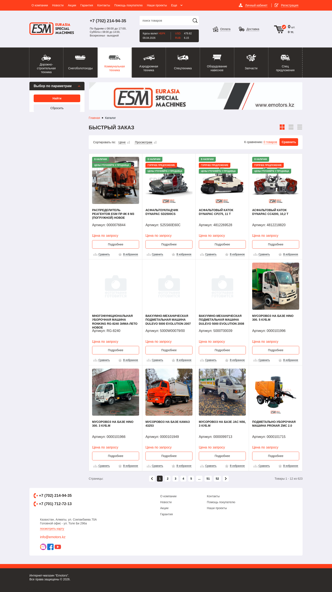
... (199, 478)
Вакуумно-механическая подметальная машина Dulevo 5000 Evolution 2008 (221, 319)
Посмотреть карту (52, 528)
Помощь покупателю (221, 502)
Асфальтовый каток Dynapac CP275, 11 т (216, 212)
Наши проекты (217, 508)
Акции (164, 508)
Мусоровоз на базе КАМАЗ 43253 (167, 423)
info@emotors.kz (52, 537)
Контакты (213, 496)
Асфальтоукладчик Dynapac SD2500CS (161, 212)
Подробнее (115, 244)
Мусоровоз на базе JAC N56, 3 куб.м (222, 423)
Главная (94, 118)
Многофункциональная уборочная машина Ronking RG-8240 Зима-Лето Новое (114, 321)
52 (217, 478)
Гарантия (166, 514)
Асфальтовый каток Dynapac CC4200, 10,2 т (270, 212)
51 (208, 478)
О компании (168, 496)
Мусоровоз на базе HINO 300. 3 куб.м (112, 423)
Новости (166, 502)
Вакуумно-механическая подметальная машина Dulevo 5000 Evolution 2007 (168, 319)
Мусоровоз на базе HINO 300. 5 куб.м (272, 317)
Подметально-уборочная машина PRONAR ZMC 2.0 (274, 423)
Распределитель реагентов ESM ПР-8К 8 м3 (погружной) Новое (113, 213)
